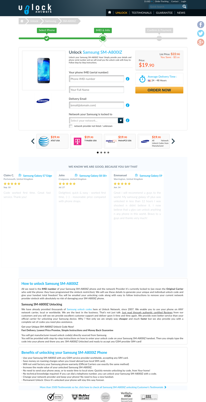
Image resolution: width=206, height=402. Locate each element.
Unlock (121, 12)
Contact (175, 1)
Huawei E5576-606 (137, 371)
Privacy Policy (165, 376)
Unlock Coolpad (81, 376)
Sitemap (162, 379)
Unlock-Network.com (35, 368)
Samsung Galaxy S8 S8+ (113, 175)
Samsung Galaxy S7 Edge (57, 175)
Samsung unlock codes (79, 265)
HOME (109, 12)
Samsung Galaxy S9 (171, 175)
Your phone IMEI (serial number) (88, 72)
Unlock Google (81, 387)
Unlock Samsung (82, 384)
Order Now (159, 90)
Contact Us (164, 371)
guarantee (164, 12)
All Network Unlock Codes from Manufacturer (160, 143)
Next (173, 141)
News (181, 12)
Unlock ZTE (79, 374)
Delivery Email (77, 98)
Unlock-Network (35, 9)
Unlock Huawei (81, 371)
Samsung (50, 21)
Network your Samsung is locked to (90, 114)
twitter (177, 397)
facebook (170, 397)
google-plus (184, 397)
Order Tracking (162, 1)
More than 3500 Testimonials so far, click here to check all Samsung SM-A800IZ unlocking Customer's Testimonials (101, 343)
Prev (32, 141)
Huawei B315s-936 (137, 368)
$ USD (147, 1)
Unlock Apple (80, 382)
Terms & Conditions (167, 373)
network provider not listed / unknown (93, 126)
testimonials (142, 12)
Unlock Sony (80, 379)
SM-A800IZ (69, 21)
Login (183, 1)
